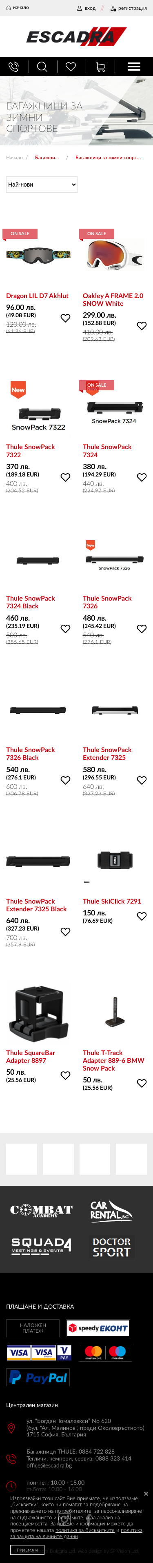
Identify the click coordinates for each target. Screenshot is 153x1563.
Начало (14, 157)
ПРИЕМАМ (27, 1550)
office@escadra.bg (49, 1466)
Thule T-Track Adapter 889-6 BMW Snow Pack (113, 1061)
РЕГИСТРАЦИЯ (128, 8)
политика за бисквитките (85, 1530)
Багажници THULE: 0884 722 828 (71, 1452)
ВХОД (85, 8)
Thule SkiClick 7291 (112, 901)
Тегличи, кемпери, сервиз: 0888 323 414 (79, 1459)
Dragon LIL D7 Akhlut (37, 296)
